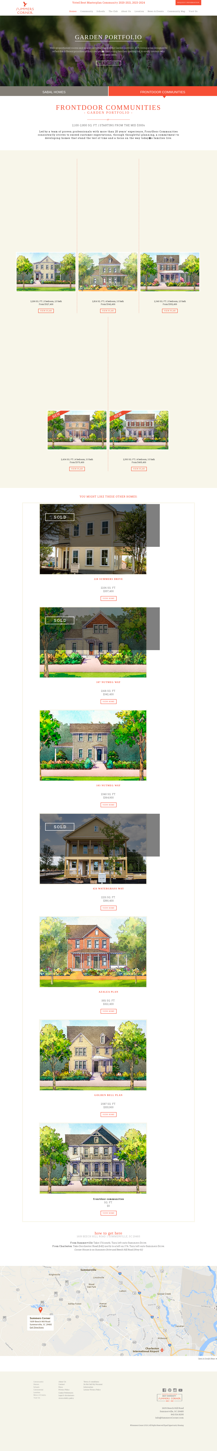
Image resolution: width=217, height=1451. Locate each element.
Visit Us (193, 11)
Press (61, 1387)
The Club (113, 11)
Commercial (38, 1389)
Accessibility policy (66, 1398)
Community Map (176, 11)
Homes (73, 11)
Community (86, 11)
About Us (126, 11)
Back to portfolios (108, 63)
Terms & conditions (91, 1381)
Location (139, 11)
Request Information (188, 2)
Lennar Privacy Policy (92, 1389)
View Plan (46, 311)
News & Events (156, 11)
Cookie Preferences (66, 1392)
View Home (109, 598)
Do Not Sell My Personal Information (93, 1385)
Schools (101, 11)
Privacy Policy (64, 1389)
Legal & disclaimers (66, 1395)
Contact (62, 1384)
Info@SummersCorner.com (169, 1417)
